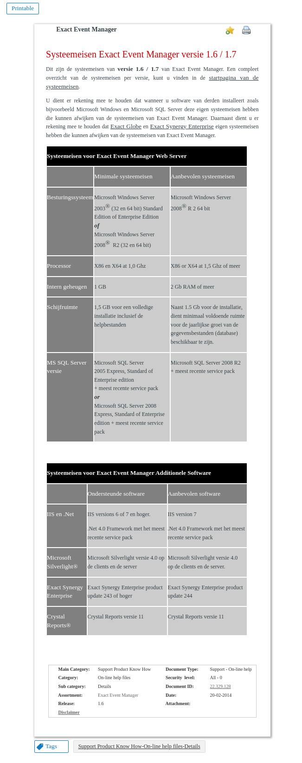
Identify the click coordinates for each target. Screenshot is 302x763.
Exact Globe (125, 126)
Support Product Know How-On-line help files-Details (139, 746)
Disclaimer (69, 712)
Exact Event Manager (86, 29)
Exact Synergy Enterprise (182, 126)
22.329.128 (220, 686)
